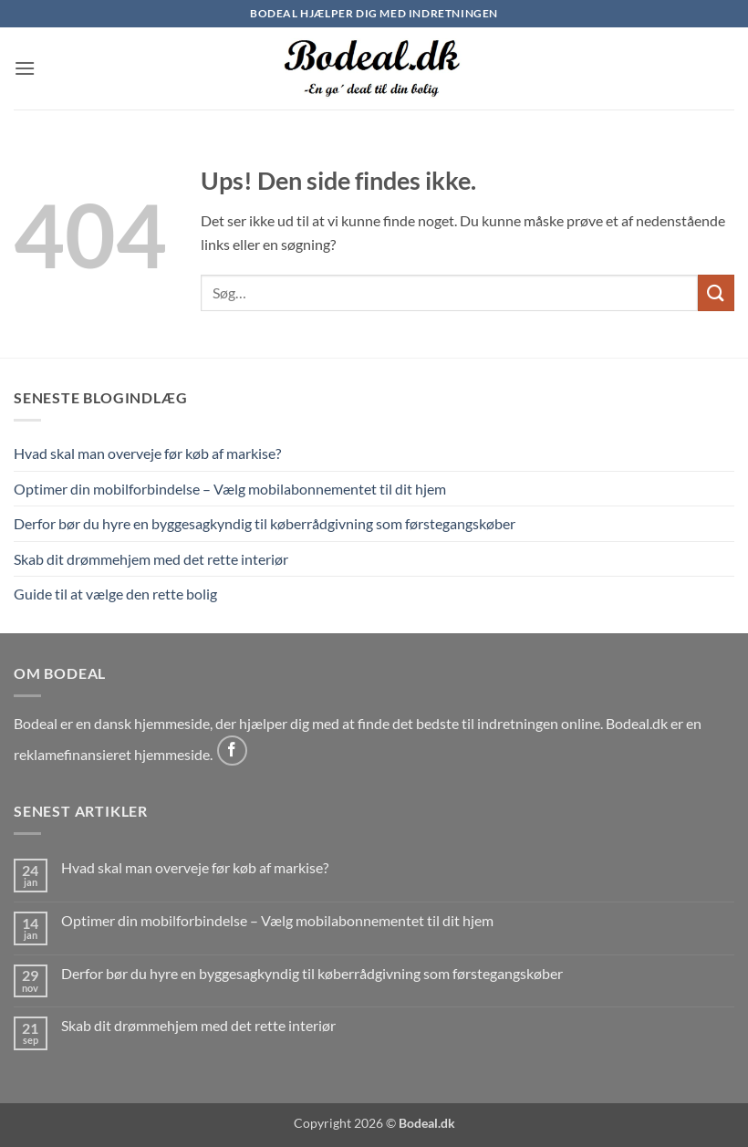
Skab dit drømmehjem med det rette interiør (151, 559)
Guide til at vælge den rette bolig (115, 593)
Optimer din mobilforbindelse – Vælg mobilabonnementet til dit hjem (230, 488)
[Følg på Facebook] (232, 750)
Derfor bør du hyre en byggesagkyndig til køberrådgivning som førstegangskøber (264, 523)
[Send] (716, 292)
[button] (25, 68)
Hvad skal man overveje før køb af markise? (147, 453)
